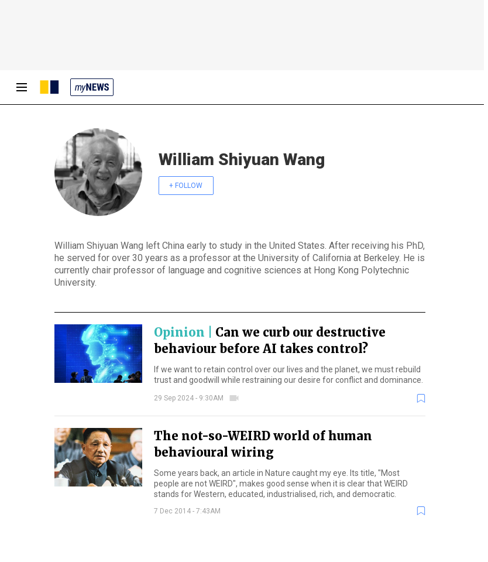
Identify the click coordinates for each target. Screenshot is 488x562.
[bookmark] (421, 398)
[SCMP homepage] (49, 87)
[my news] (92, 87)
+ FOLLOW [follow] (185, 185)
